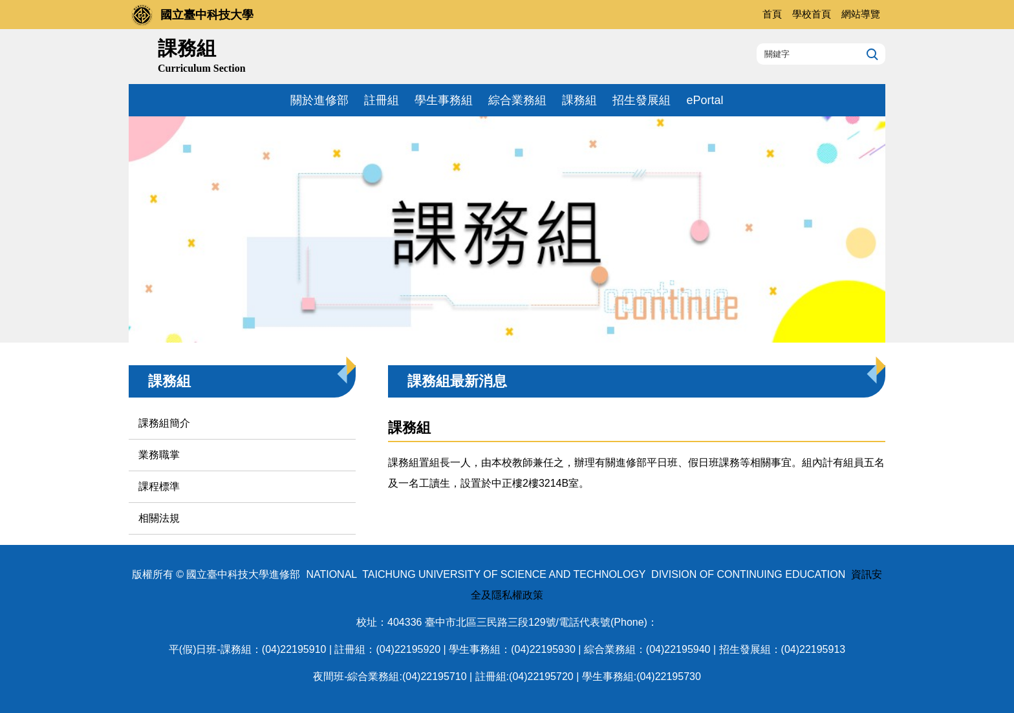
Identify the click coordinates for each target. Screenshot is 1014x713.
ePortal (704, 100)
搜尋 (870, 54)
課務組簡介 (164, 423)
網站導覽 (860, 13)
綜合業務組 (517, 100)
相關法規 (159, 518)
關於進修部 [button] (319, 100)
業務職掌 (159, 454)
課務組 (579, 100)
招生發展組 (641, 100)
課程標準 (159, 486)
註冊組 (381, 100)
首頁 (772, 13)
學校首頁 (811, 13)
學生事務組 (444, 100)
